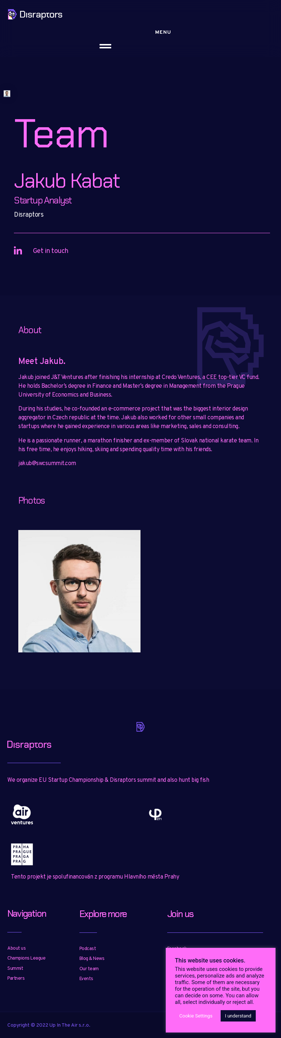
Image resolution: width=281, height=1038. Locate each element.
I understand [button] (238, 1016)
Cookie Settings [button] (196, 1016)
